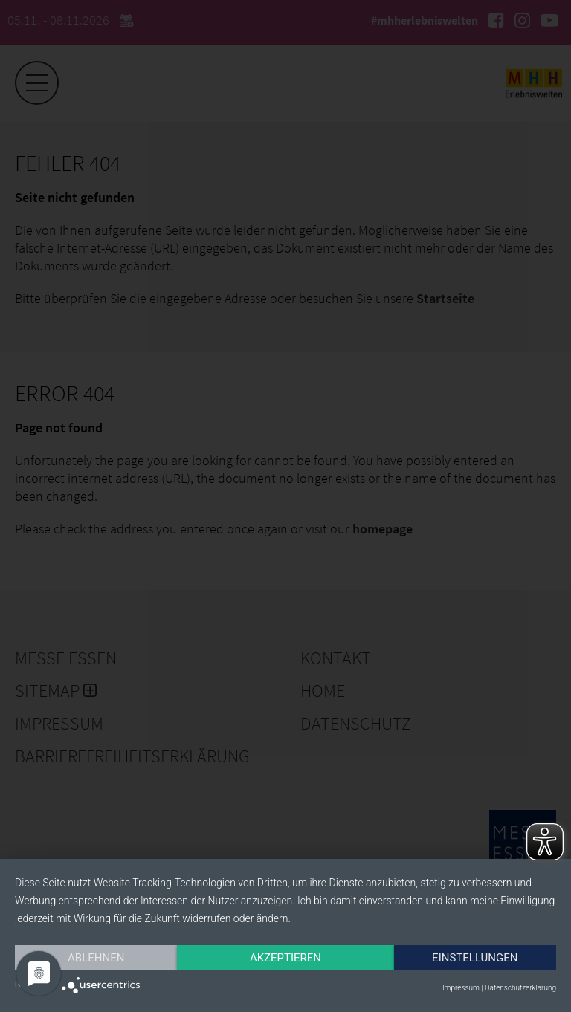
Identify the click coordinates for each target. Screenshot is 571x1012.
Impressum (461, 988)
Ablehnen (96, 957)
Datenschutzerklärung (520, 988)
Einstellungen (474, 957)
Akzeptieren (285, 957)
